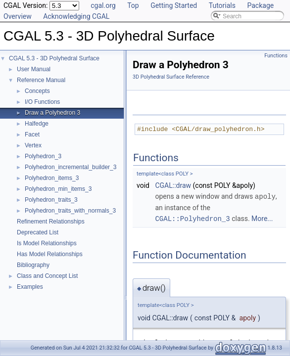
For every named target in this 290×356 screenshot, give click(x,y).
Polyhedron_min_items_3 (58, 188)
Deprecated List (37, 232)
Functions (276, 55)
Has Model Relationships (50, 254)
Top (133, 5)
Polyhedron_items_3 (52, 178)
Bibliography (33, 265)
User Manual (33, 69)
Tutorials (222, 5)
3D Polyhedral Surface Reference (171, 77)
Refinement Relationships (51, 221)
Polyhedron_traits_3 (51, 199)
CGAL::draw (173, 185)
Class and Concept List (47, 275)
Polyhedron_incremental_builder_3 (70, 167)
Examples (30, 286)
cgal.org (103, 5)
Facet (32, 134)
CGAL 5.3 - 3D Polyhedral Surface (54, 58)
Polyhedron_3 (43, 156)
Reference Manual (41, 80)
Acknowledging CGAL (76, 16)
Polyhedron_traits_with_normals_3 (70, 210)
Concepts (37, 91)
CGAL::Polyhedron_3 (192, 217)
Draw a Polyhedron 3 (52, 112)
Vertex (33, 145)
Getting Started (173, 5)
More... (262, 218)
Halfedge (36, 123)
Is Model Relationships (47, 243)
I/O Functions (42, 101)
